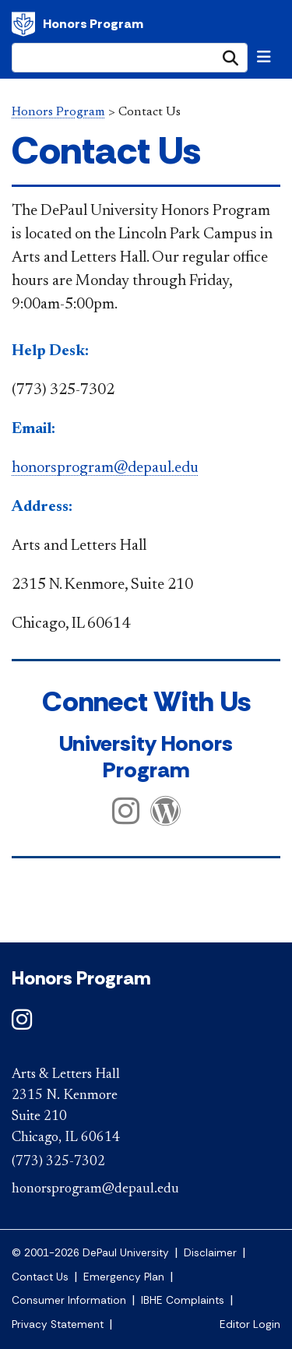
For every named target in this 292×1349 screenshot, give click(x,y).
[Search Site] (130, 57)
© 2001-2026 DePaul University (90, 1252)
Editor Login (250, 1324)
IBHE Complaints (182, 1300)
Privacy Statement (58, 1324)
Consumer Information (69, 1300)
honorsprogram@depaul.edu (95, 1189)
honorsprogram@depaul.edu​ (105, 468)
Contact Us (40, 1277)
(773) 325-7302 (58, 1162)
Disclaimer (210, 1252)
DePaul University (23, 24)
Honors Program (93, 24)
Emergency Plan (123, 1277)
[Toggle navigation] (264, 57)
